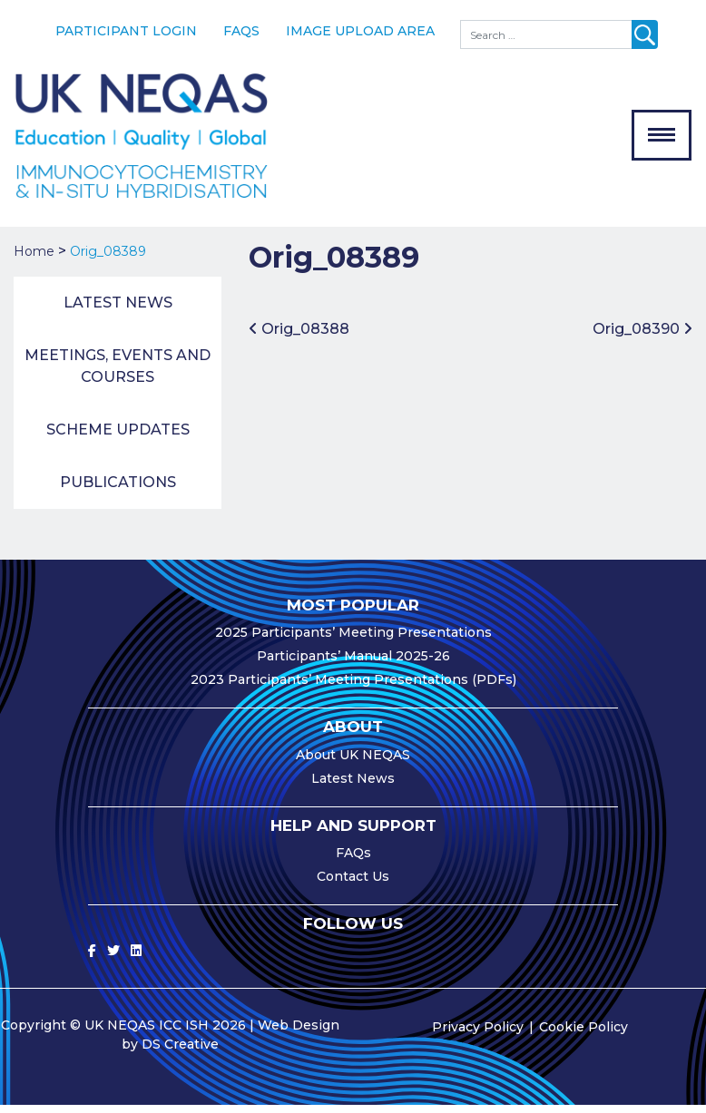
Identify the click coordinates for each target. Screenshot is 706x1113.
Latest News (118, 309)
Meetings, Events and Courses (118, 373)
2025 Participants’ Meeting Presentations (353, 639)
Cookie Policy (583, 1035)
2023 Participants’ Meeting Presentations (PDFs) (353, 687)
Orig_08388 (299, 336)
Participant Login (126, 31)
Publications (118, 489)
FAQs (241, 31)
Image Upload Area (360, 31)
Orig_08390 (642, 336)
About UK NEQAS (353, 762)
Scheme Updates (118, 436)
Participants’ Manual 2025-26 (353, 663)
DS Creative (180, 1052)
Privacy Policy (478, 1035)
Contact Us (353, 883)
